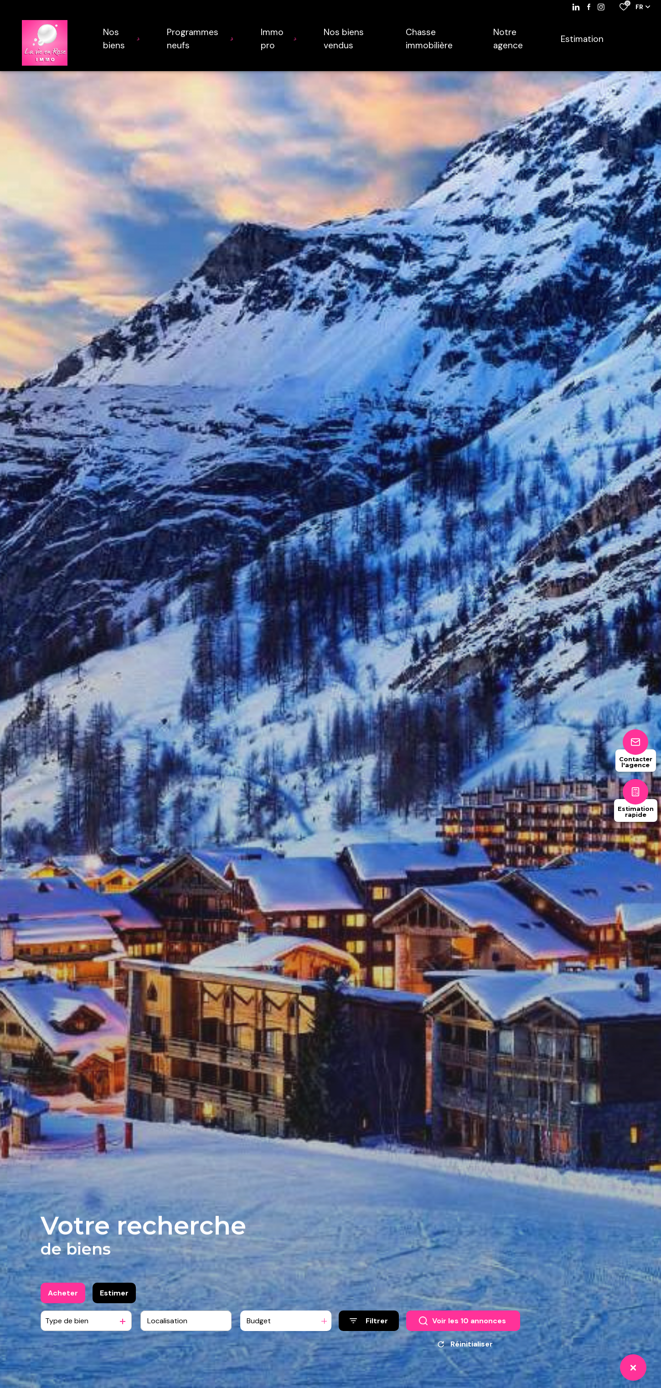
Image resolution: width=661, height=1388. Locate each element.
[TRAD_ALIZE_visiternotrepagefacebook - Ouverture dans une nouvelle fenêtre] (588, 7)
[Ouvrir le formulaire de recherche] (369, 1326)
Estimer (114, 1298)
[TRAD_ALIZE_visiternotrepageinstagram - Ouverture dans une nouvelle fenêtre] (601, 7)
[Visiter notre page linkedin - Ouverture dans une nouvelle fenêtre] (576, 7)
